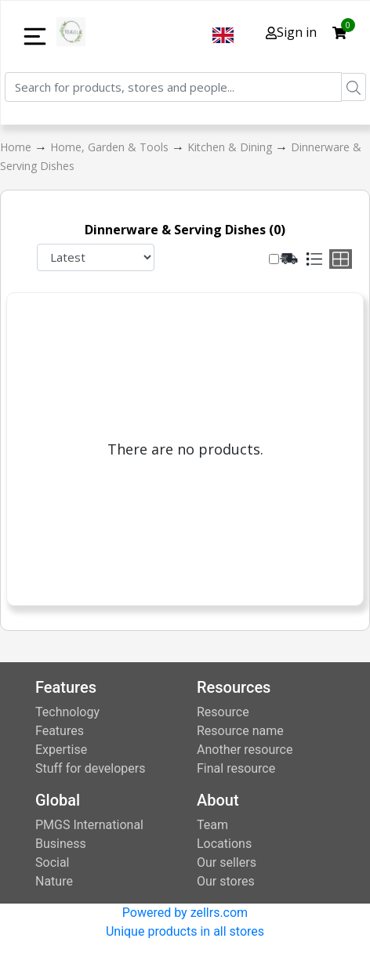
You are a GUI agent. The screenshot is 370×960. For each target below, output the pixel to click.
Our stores (226, 881)
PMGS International (89, 824)
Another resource (244, 749)
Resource (223, 712)
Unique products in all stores (185, 931)
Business (60, 843)
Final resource (236, 768)
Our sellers (226, 862)
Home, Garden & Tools (111, 146)
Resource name (240, 730)
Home (17, 146)
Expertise (61, 749)
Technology (67, 712)
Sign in (291, 32)
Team (212, 824)
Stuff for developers (90, 768)
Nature (54, 881)
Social (52, 862)
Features (59, 730)
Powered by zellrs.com (185, 912)
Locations (224, 843)
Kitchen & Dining (231, 146)
